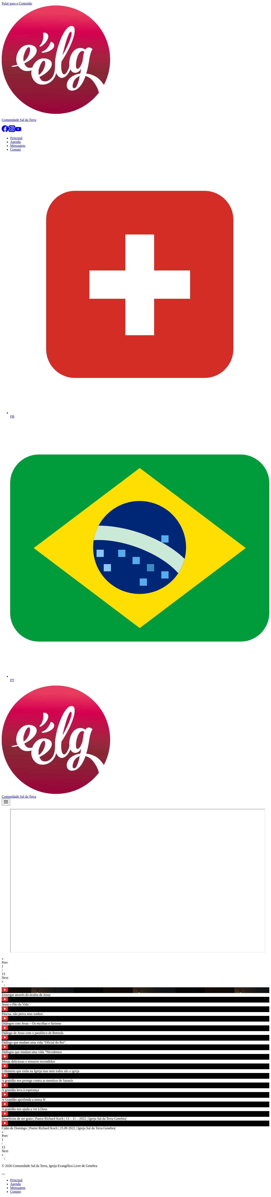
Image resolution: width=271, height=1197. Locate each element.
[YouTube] (18, 131)
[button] (135, 960)
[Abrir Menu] (6, 802)
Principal (16, 138)
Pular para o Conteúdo (17, 3)
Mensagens (17, 145)
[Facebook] (5, 131)
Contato (15, 149)
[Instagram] (11, 131)
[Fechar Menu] (3, 1174)
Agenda (15, 142)
